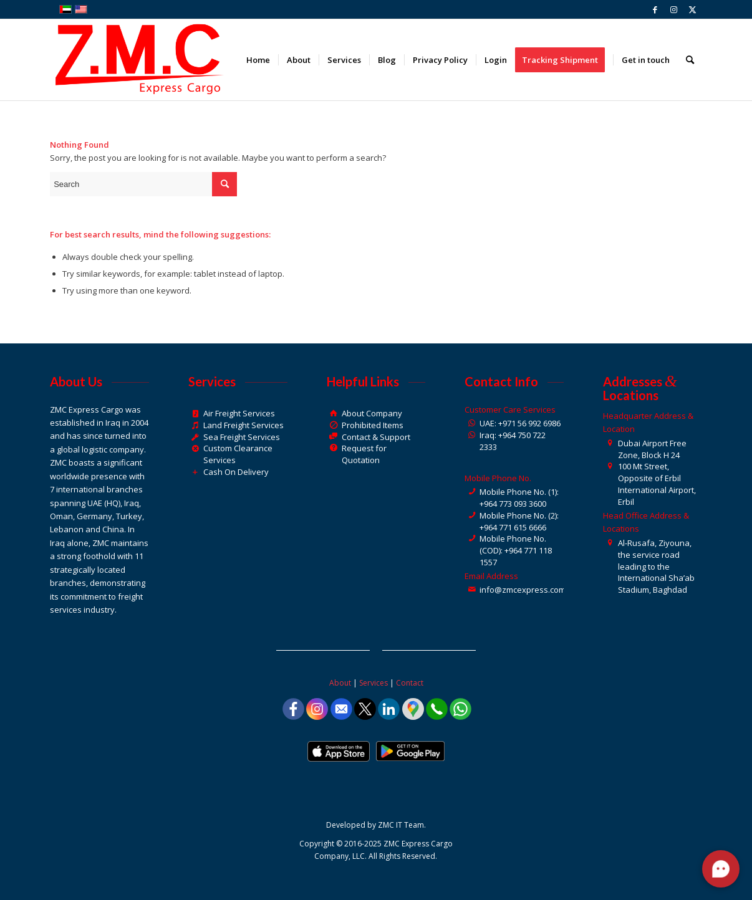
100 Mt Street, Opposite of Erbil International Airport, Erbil (657, 484)
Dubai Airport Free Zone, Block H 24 (652, 449)
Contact (409, 682)
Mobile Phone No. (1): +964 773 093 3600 (519, 497)
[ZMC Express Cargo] (138, 59)
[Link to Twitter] (692, 9)
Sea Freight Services (241, 437)
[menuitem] (258, 59)
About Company (372, 413)
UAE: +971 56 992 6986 (520, 423)
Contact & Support (376, 437)
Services (373, 682)
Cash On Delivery (236, 471)
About (340, 682)
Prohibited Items (372, 425)
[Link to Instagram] (674, 9)
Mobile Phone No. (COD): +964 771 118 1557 (516, 550)
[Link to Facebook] (655, 9)
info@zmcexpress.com (523, 589)
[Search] (690, 59)
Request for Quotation (364, 454)
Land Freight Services (243, 425)
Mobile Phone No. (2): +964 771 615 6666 (519, 521)
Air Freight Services (239, 413)
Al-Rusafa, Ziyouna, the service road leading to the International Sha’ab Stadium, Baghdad (656, 566)
